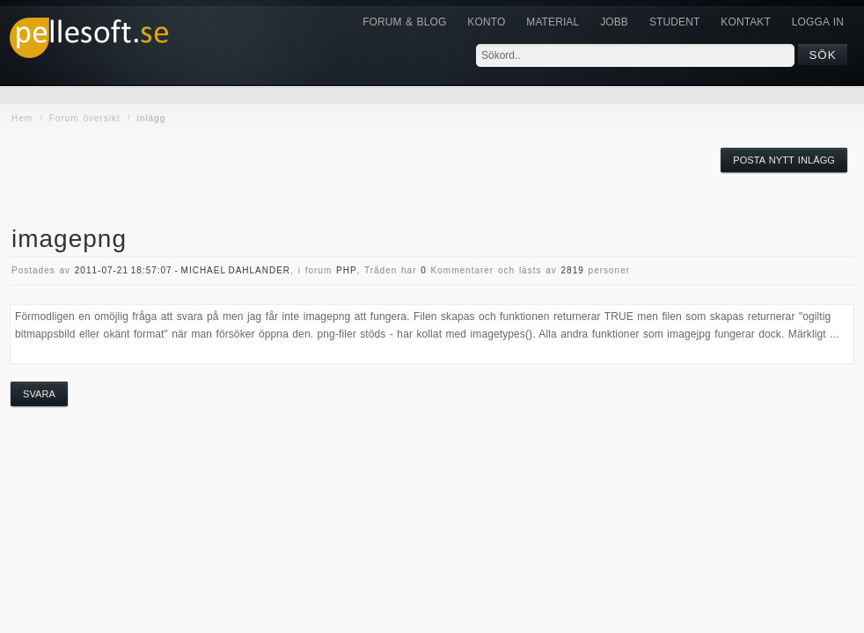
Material (552, 22)
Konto (486, 22)
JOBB (614, 22)
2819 (572, 270)
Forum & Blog (404, 22)
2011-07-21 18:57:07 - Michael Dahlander (182, 270)
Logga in (818, 22)
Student (674, 22)
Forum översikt (85, 118)
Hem (22, 118)
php (346, 270)
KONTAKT (745, 22)
